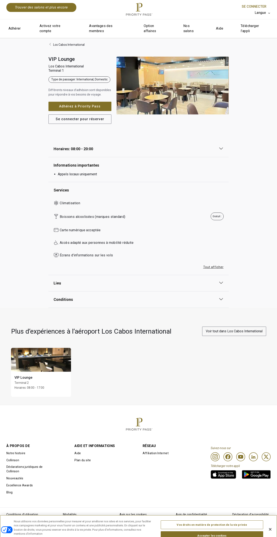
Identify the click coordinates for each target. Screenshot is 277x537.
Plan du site (82, 460)
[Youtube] (240, 456)
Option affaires (150, 28)
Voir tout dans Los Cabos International (234, 331)
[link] (223, 474)
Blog (9, 492)
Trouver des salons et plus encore (41, 7)
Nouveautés (14, 478)
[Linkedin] (253, 456)
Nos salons (188, 28)
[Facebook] (227, 456)
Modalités (70, 514)
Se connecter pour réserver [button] (80, 119)
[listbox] (263, 12)
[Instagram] (215, 456)
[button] (163, 110)
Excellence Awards (19, 485)
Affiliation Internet (156, 453)
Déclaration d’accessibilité (250, 514)
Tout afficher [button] (213, 267)
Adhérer (15, 28)
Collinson (12, 460)
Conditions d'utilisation (22, 514)
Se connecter (254, 6)
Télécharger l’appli (250, 28)
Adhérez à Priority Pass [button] (80, 106)
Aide (219, 28)
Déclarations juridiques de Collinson (24, 469)
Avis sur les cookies (133, 514)
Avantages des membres (100, 28)
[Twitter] (266, 456)
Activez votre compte (50, 28)
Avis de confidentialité (191, 514)
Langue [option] (260, 13)
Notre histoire (15, 453)
